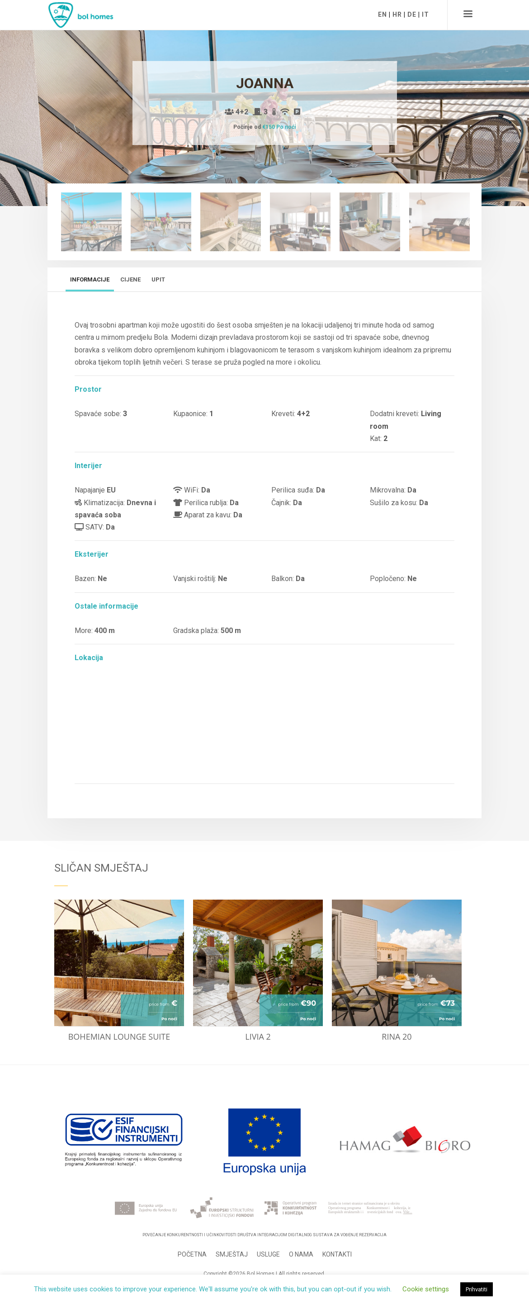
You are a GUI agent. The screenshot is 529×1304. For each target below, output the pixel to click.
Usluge (268, 1254)
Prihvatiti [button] (476, 1289)
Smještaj (232, 1254)
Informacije (89, 279)
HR (397, 14)
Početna (192, 1254)
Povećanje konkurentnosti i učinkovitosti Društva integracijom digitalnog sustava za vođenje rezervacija (264, 1235)
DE (411, 14)
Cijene (130, 279)
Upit (158, 279)
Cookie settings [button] (425, 1289)
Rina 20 (396, 1036)
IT (425, 14)
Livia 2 (258, 1036)
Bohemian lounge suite (119, 1036)
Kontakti (337, 1254)
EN (382, 14)
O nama (301, 1254)
